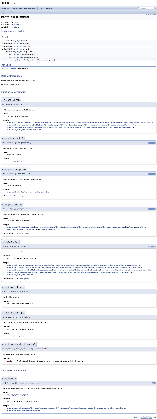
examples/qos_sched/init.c (26, 229)
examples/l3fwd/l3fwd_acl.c (16, 127)
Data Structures (30, 8)
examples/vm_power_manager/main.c (20, 275)
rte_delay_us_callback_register (23, 60)
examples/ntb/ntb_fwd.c (122, 127)
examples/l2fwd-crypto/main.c (17, 125)
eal (6, 12)
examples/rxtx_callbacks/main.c (88, 272)
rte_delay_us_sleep (19, 57)
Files (41, 8)
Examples (49, 8)
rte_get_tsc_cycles (19, 43)
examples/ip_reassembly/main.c (64, 122)
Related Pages (17, 8)
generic (19, 12)
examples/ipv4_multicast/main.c (141, 122)
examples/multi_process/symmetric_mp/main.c (23, 272)
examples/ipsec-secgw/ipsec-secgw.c (89, 122)
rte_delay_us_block (19, 54)
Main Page (5, 8)
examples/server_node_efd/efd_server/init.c (115, 272)
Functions (148, 14)
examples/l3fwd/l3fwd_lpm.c (77, 127)
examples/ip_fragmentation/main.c (19, 122)
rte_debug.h (15, 25)
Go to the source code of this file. (12, 31)
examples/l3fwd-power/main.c (127, 125)
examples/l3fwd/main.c (75, 270)
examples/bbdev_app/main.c (17, 265)
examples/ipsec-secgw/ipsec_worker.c (116, 122)
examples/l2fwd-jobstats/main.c (18, 192)
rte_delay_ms (17, 52)
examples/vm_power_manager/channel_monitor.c (24, 130)
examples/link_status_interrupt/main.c (100, 127)
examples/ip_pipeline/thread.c (42, 122)
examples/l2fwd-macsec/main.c (89, 125)
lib (2, 12)
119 (15, 233)
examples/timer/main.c (41, 192)
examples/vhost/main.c (115, 408)
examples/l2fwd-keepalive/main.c (65, 125)
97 (15, 196)
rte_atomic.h (15, 27)
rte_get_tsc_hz (18, 41)
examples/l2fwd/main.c (108, 125)
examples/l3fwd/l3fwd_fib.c (56, 127)
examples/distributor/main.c (16, 227)
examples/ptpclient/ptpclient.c (72, 408)
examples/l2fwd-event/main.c (37, 227)
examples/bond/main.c (35, 265)
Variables (154, 14)
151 (15, 279)
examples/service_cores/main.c (18, 336)
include (12, 12)
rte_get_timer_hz (19, 49)
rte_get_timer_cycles (20, 46)
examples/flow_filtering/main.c (54, 265)
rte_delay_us (11, 68)
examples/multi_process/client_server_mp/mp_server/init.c (131, 270)
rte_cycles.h (16, 85)
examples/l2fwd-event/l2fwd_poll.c (41, 125)
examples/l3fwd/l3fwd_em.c (36, 127)
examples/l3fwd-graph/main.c (34, 270)
